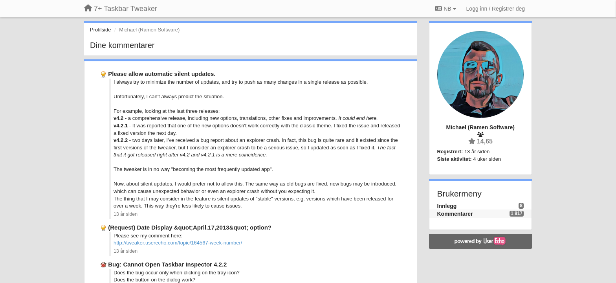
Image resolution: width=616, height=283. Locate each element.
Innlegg (447, 206)
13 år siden (126, 214)
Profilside (100, 30)
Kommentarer (455, 214)
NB (445, 9)
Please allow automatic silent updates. (161, 73)
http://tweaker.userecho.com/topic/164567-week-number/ (178, 243)
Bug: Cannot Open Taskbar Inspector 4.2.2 (167, 264)
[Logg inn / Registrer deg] (495, 8)
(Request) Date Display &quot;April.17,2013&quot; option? (189, 227)
